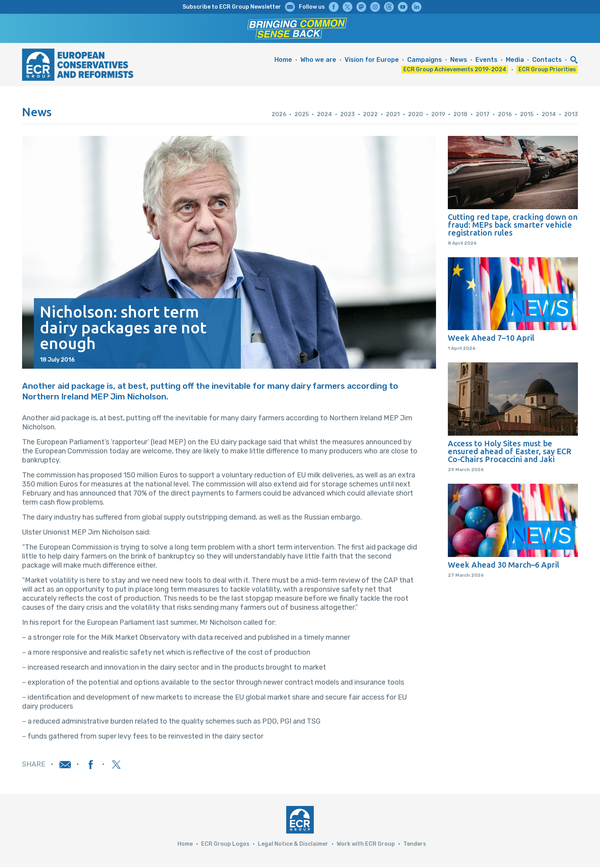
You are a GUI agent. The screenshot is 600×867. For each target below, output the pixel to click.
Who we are (318, 59)
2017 (483, 114)
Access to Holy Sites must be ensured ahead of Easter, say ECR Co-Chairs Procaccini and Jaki (509, 451)
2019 (438, 114)
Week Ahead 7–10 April (491, 338)
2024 (324, 114)
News (458, 59)
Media (515, 59)
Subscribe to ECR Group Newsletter (232, 7)
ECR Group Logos (225, 844)
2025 (301, 114)
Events (486, 59)
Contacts (547, 59)
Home (283, 59)
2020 (415, 114)
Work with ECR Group (366, 844)
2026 (279, 114)
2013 (571, 114)
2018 (460, 114)
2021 (393, 114)
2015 (526, 114)
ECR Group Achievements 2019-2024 (454, 69)
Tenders (414, 844)
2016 (505, 114)
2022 (370, 114)
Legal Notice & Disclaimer (293, 844)
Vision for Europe (372, 59)
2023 (347, 114)
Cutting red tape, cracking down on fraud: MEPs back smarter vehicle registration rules (513, 225)
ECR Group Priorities (547, 69)
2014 (549, 114)
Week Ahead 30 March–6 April (503, 565)
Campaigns (424, 59)
